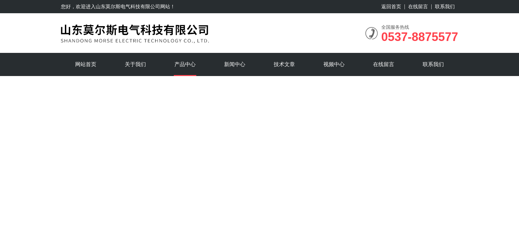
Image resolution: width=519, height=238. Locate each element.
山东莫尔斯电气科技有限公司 (128, 6)
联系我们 (445, 6)
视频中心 (334, 64)
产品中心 (185, 64)
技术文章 (284, 64)
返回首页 (391, 6)
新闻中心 (234, 64)
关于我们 (135, 64)
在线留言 (418, 6)
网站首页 (85, 64)
